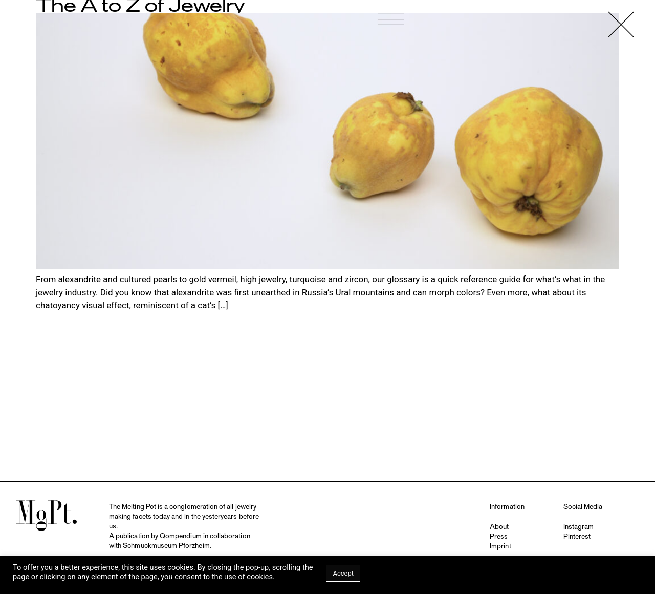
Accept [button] (343, 573)
